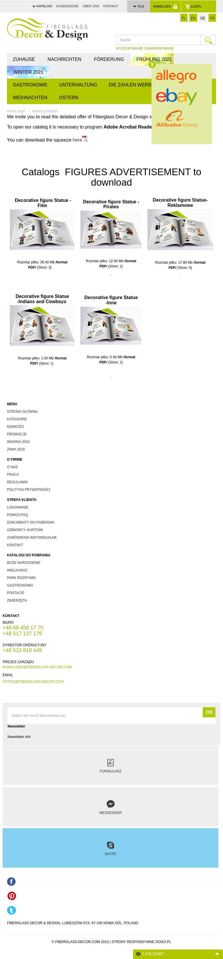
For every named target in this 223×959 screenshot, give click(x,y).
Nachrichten (64, 59)
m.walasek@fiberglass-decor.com (37, 667)
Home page (16, 111)
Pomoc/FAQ (17, 515)
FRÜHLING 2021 (154, 59)
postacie (15, 593)
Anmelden (165, 6)
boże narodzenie (23, 563)
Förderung (109, 59)
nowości (15, 427)
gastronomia (20, 585)
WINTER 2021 (28, 72)
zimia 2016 (16, 449)
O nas (12, 467)
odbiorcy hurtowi (25, 530)
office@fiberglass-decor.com (33, 682)
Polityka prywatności (28, 490)
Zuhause (24, 59)
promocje (17, 434)
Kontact (110, 6)
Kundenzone (67, 6)
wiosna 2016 (18, 442)
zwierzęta (17, 600)
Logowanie (17, 507)
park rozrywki (21, 578)
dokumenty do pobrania (30, 522)
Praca (13, 475)
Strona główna (22, 412)
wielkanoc (17, 570)
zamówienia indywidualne (32, 537)
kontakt (15, 545)
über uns (91, 6)
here (77, 140)
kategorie (17, 419)
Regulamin (17, 482)
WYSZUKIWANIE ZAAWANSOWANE (145, 48)
